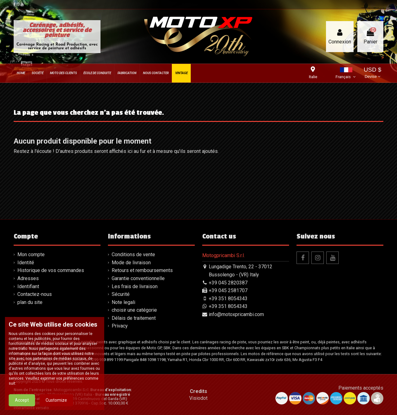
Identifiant (28, 286)
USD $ (372, 73)
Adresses (28, 278)
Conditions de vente (133, 254)
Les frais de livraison (135, 286)
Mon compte (31, 254)
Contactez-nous (34, 294)
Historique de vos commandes (50, 270)
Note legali (123, 302)
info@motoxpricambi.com (236, 314)
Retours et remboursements (142, 270)
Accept (22, 407)
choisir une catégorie (134, 310)
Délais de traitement (134, 318)
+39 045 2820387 (228, 283)
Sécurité (121, 294)
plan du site (29, 302)
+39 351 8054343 (228, 298)
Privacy (120, 326)
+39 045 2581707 (228, 290)
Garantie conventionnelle (138, 278)
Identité (25, 263)
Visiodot (198, 398)
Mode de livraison (131, 263)
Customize (56, 407)
